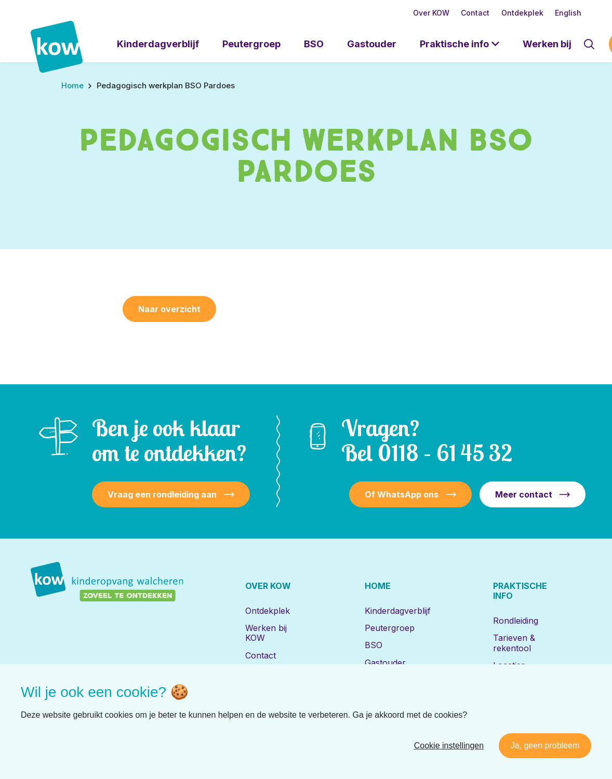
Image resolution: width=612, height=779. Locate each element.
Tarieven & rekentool (514, 643)
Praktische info (454, 43)
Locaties (509, 665)
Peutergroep (251, 43)
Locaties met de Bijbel (395, 685)
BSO (314, 43)
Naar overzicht (169, 309)
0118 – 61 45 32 (445, 452)
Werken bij (547, 43)
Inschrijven (514, 682)
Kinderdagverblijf (158, 43)
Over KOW (431, 12)
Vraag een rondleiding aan (162, 494)
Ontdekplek (522, 12)
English (568, 12)
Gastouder (371, 43)
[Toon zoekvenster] (589, 44)
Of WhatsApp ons (401, 494)
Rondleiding (515, 620)
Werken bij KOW (266, 633)
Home (378, 586)
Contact (475, 12)
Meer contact (523, 494)
